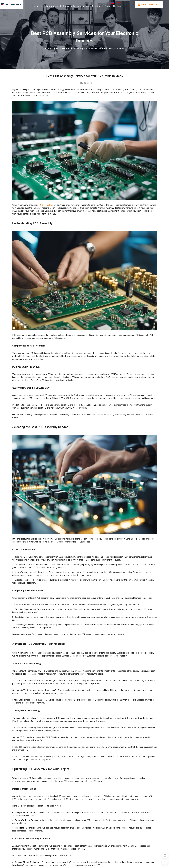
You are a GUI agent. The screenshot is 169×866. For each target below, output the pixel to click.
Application (83, 6)
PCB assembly (45, 205)
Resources (96, 6)
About (108, 6)
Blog (56, 48)
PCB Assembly (67, 6)
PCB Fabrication (49, 6)
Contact (117, 6)
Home (35, 6)
